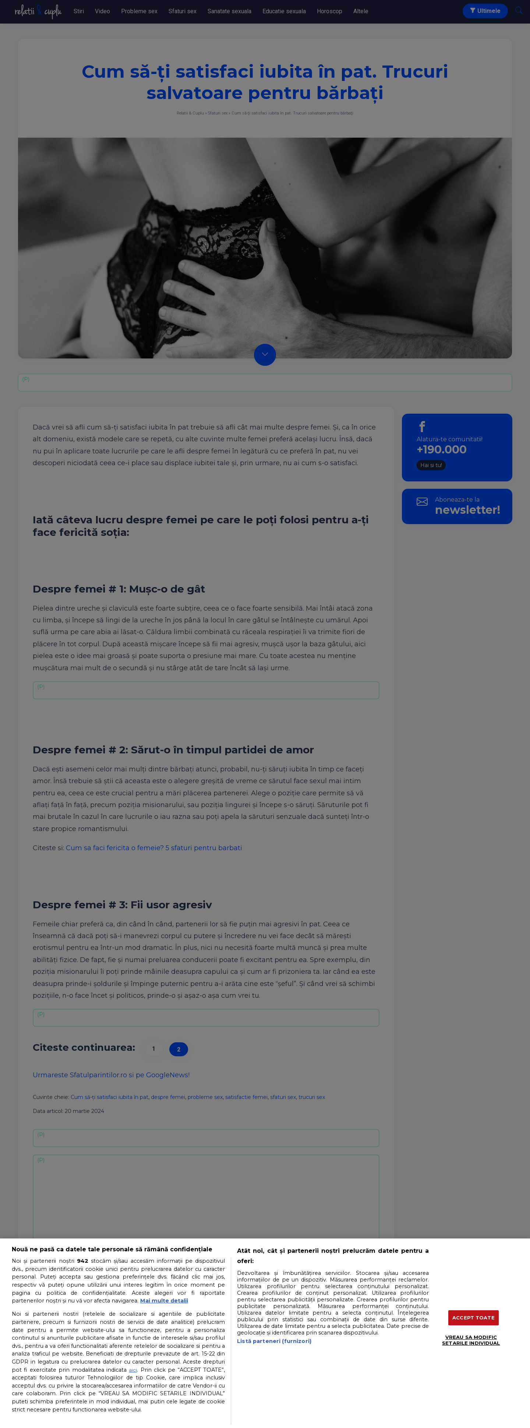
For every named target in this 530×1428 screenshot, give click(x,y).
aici (133, 1370)
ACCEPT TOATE (473, 1318)
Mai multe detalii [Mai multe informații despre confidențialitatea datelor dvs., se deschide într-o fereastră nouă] (164, 1300)
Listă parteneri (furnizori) (274, 1341)
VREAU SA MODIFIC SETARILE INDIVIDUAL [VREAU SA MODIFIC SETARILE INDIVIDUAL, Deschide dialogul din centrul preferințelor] (471, 1340)
